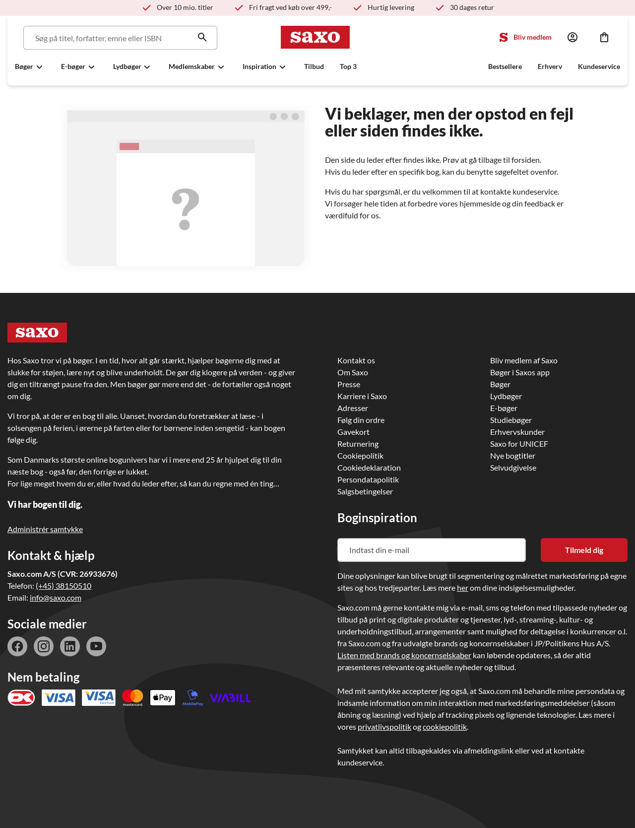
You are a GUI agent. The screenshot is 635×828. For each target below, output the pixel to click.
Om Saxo (352, 372)
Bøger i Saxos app (520, 372)
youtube (96, 646)
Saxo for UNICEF (519, 443)
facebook (17, 646)
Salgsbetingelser (365, 491)
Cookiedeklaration (369, 467)
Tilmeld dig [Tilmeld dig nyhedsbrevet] (584, 549)
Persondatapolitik (368, 479)
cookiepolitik (445, 726)
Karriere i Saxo (362, 396)
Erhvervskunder (517, 431)
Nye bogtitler (512, 455)
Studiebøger (511, 419)
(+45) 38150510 (63, 585)
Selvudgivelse (513, 467)
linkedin (70, 646)
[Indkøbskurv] (604, 37)
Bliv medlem (532, 37)
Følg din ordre (360, 419)
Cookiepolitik (360, 455)
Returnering (358, 443)
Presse (348, 384)
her (462, 587)
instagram (44, 646)
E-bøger (503, 408)
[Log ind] (572, 37)
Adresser (352, 408)
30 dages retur (472, 7)
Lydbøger (506, 396)
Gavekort (353, 431)
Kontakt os (356, 360)
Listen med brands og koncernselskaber (404, 655)
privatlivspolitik (384, 726)
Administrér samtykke (45, 529)
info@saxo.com (55, 597)
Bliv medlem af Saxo (524, 360)
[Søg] (118, 38)
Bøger (500, 384)
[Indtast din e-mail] (431, 550)
